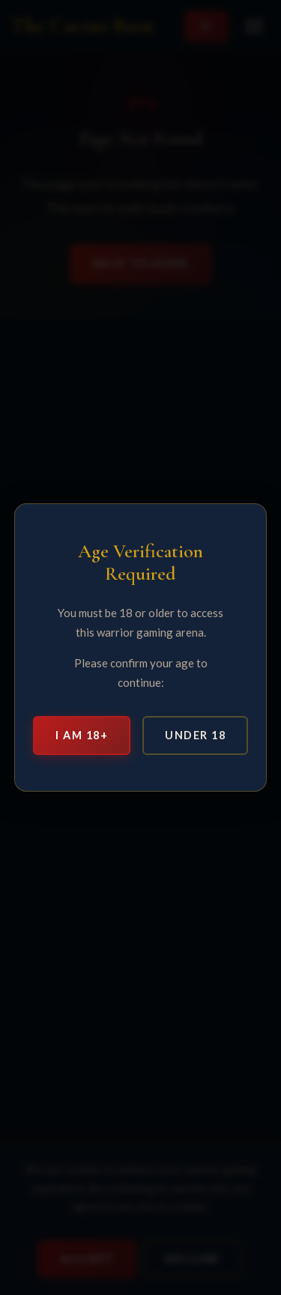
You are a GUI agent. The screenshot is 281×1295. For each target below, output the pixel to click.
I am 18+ (81, 735)
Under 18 (195, 735)
